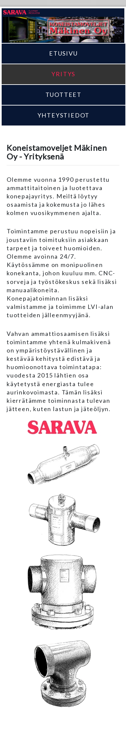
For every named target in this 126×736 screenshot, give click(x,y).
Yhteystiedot (63, 115)
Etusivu (63, 53)
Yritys (63, 74)
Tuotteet (63, 94)
